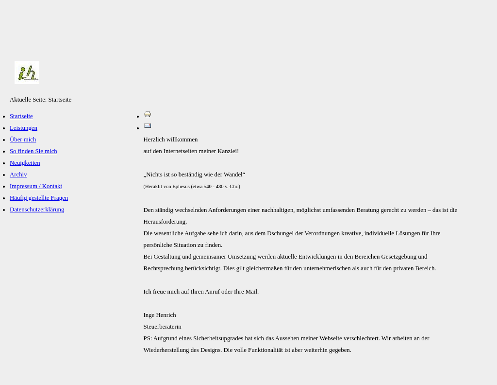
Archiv (18, 174)
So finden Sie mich (33, 151)
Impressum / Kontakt (36, 186)
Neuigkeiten (25, 162)
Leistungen (23, 127)
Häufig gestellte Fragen (39, 197)
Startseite (21, 116)
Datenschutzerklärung (37, 209)
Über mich (23, 139)
